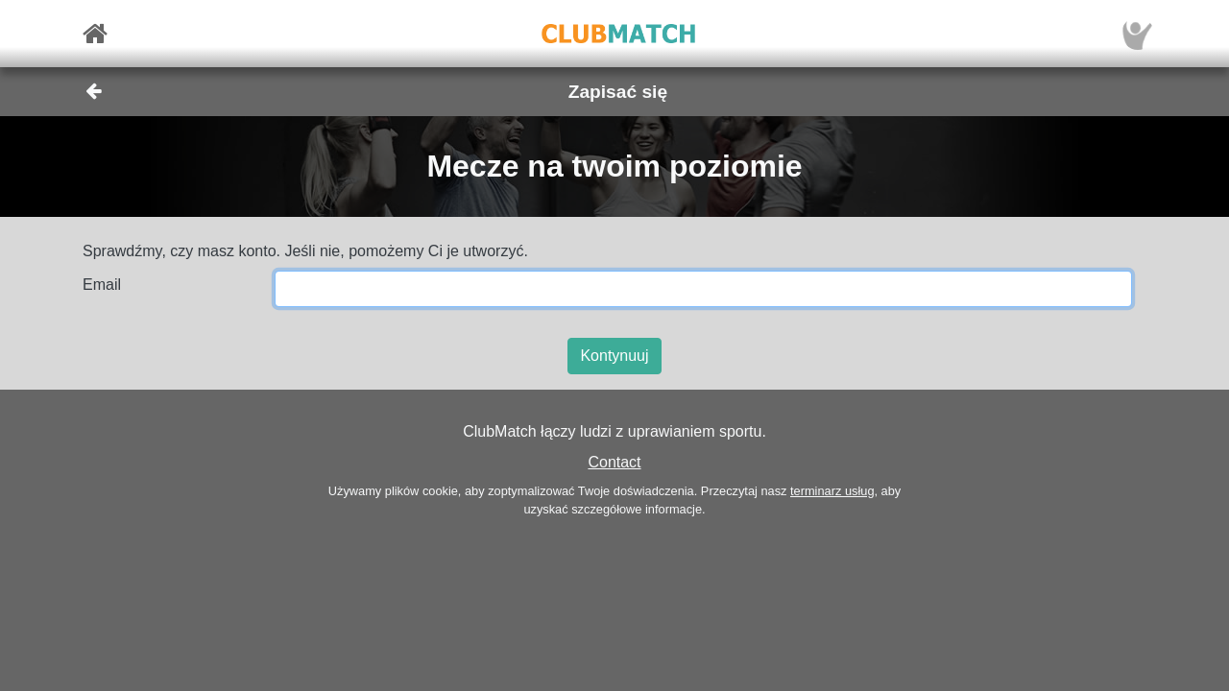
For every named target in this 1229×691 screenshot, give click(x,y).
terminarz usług (832, 491)
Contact (614, 462)
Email (102, 284)
